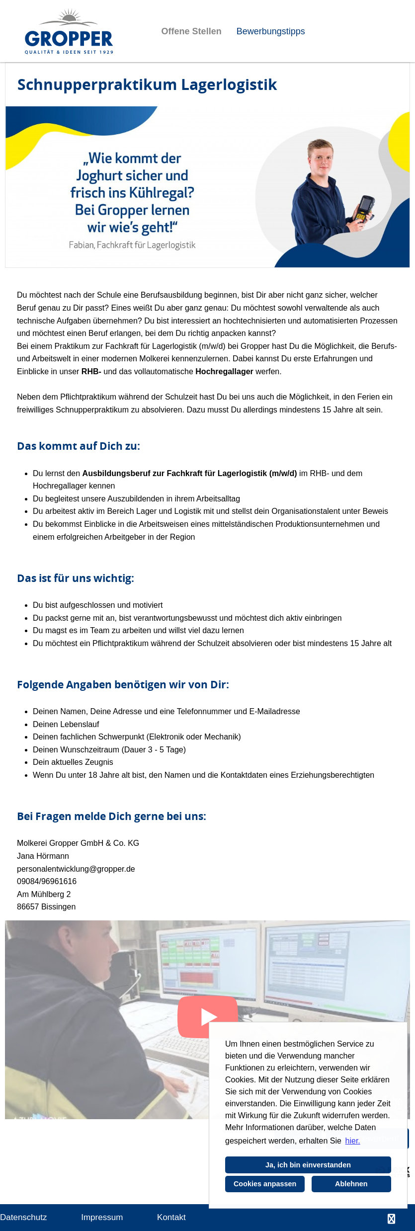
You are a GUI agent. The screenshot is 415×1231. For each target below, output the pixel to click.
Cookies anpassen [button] (265, 1184)
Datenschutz (23, 1217)
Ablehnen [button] (351, 1184)
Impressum (102, 1217)
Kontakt (171, 1217)
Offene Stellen (192, 31)
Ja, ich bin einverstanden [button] (308, 1165)
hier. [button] (352, 1141)
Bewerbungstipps (271, 31)
